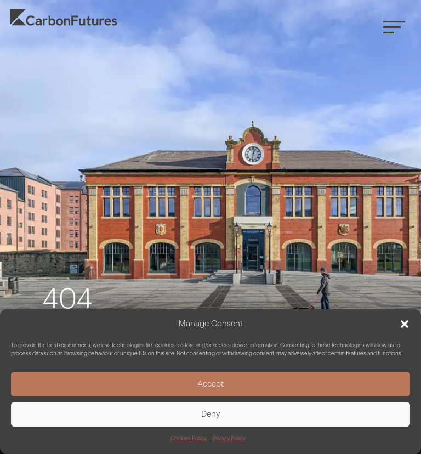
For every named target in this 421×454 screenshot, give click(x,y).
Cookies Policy (188, 438)
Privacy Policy (229, 438)
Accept (210, 384)
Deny (210, 414)
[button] (404, 324)
